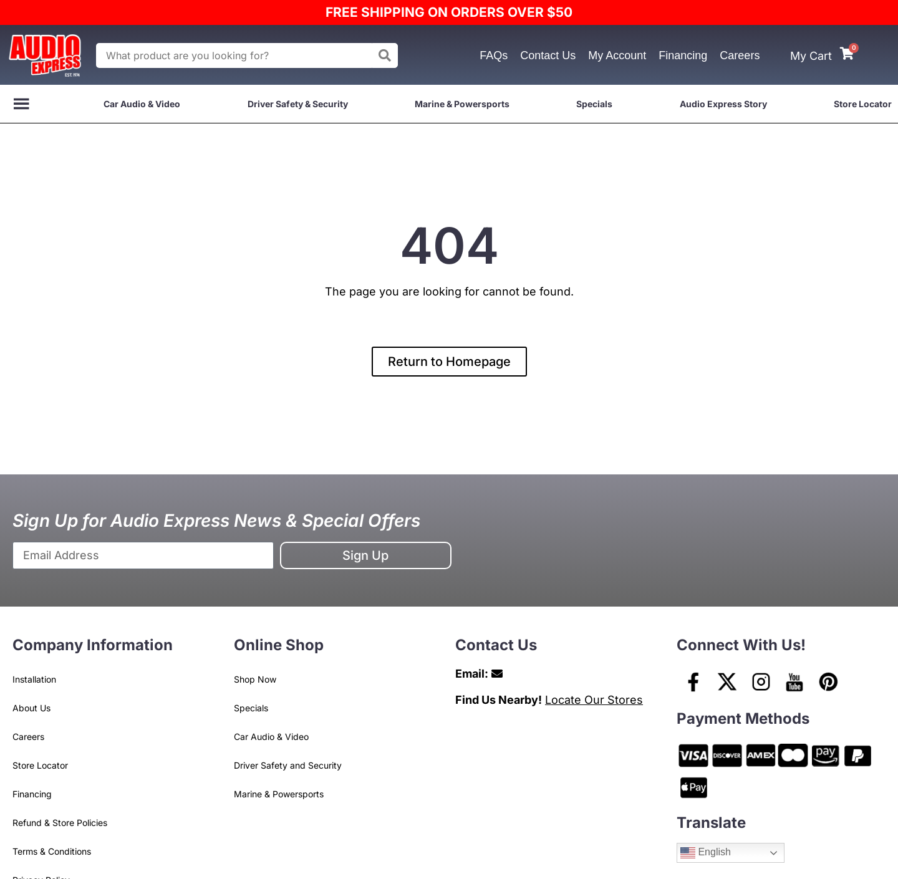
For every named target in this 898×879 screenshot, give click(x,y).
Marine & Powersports (462, 103)
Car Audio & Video (142, 103)
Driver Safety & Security (298, 103)
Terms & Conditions (51, 851)
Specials (594, 103)
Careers (740, 55)
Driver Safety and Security (288, 765)
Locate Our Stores (594, 699)
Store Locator (863, 103)
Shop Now (255, 679)
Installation (34, 679)
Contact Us (548, 55)
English (705, 852)
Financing (683, 55)
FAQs (494, 55)
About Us (31, 708)
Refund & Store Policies (59, 822)
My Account (617, 55)
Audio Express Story (723, 103)
